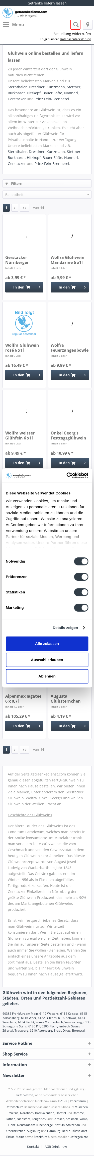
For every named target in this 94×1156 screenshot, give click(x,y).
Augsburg (33, 1131)
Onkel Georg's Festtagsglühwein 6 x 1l (68, 435)
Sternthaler (17, 87)
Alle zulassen (47, 643)
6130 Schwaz (67, 1018)
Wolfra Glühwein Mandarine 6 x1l (67, 260)
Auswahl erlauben (47, 660)
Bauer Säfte (52, 93)
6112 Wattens (49, 1014)
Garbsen (58, 1119)
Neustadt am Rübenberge (35, 1125)
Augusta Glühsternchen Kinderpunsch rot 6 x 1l (68, 699)
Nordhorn (27, 1113)
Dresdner (37, 87)
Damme (78, 1113)
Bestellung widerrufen (72, 33)
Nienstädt (23, 1119)
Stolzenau (73, 1125)
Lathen (10, 1119)
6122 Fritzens (47, 1018)
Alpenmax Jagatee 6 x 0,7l (23, 699)
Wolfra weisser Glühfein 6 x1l (20, 435)
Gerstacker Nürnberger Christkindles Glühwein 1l (18, 260)
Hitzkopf (34, 93)
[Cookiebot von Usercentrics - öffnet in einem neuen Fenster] (67, 475)
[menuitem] (13, 25)
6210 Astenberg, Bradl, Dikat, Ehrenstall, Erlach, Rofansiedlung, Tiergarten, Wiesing (44, 1032)
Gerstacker (17, 98)
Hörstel (61, 1113)
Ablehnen (46, 676)
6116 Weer (28, 1018)
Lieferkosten (24, 1095)
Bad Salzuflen (44, 1113)
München (81, 1107)
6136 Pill (34, 1026)
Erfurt (10, 1137)
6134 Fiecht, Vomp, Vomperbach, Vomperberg (50, 1022)
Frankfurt (40, 1137)
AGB (63, 1101)
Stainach (72, 1119)
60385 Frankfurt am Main (20, 1014)
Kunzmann (56, 87)
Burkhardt (16, 93)
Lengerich (39, 1119)
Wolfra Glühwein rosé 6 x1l (22, 348)
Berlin (66, 1131)
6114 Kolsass (69, 1014)
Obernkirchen (15, 1131)
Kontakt (33, 1146)
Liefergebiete (78, 1137)
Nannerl (71, 93)
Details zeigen (65, 628)
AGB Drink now (56, 1146)
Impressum (78, 1101)
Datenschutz (14, 1107)
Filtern (13, 183)
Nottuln (59, 1125)
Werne (14, 1113)
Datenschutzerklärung (75, 39)
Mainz (20, 1137)
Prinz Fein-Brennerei (52, 98)
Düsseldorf (79, 1131)
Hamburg (53, 1131)
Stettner (73, 87)
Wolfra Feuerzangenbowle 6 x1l (69, 348)
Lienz (12, 1125)
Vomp (83, 1119)
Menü (13, 24)
